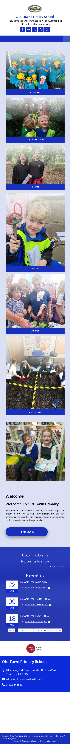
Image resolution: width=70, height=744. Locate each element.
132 (53, 630)
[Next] (56, 630)
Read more (27, 531)
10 (45, 630)
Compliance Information (30, 741)
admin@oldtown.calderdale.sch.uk (26, 679)
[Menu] (66, 39)
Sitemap (16, 741)
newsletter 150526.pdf (36, 621)
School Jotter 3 (60, 736)
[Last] (60, 630)
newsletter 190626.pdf (36, 587)
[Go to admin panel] (49, 741)
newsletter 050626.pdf (36, 604)
